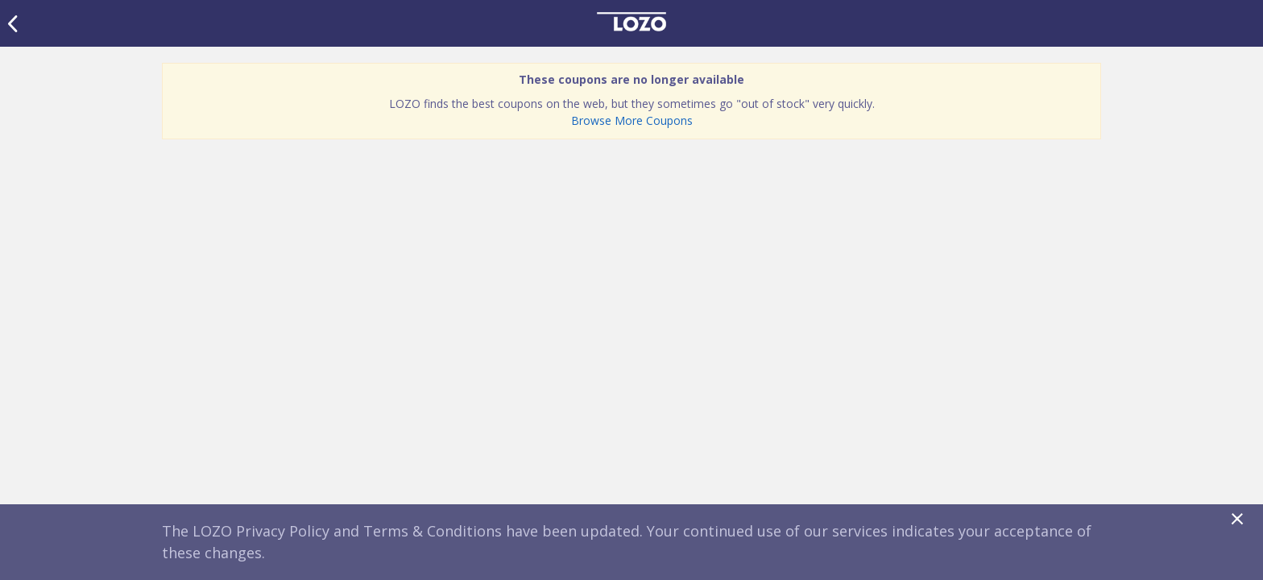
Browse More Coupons (632, 120)
